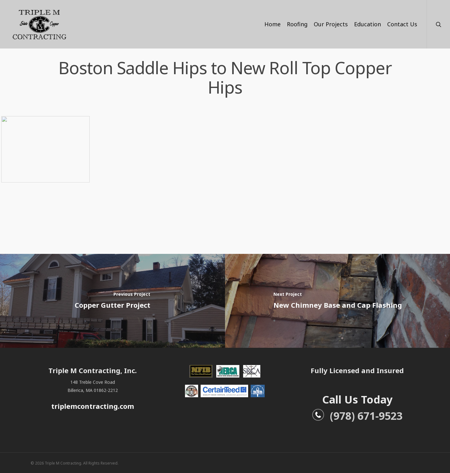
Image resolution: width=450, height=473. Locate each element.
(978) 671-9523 (357, 416)
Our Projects (331, 24)
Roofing (297, 24)
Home (272, 24)
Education (367, 24)
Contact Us (402, 24)
